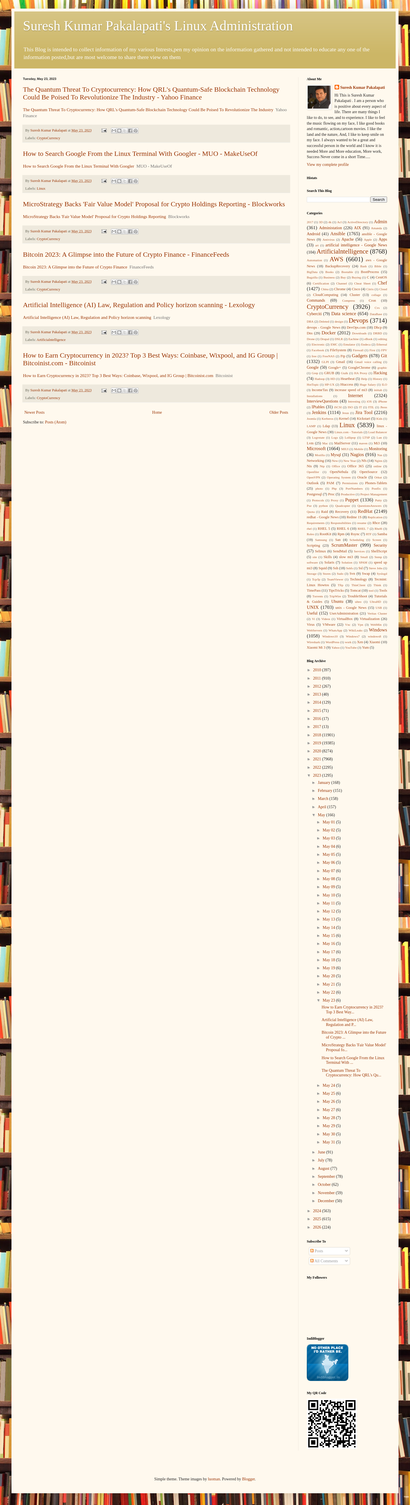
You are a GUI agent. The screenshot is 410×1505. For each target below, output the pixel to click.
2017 (310, 222)
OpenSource (368, 472)
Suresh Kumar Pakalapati (362, 87)
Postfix (376, 488)
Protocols (318, 500)
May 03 (329, 838)
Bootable (347, 272)
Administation (330, 228)
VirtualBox (345, 619)
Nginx (378, 460)
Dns (310, 333)
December (326, 1201)
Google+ (334, 368)
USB (379, 607)
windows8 (374, 636)
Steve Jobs (375, 568)
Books (329, 272)
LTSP (366, 437)
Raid (324, 512)
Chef (382, 283)
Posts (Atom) (55, 422)
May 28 (329, 1118)
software (312, 562)
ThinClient (358, 585)
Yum (365, 647)
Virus (311, 625)
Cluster (355, 295)
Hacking (380, 373)
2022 (317, 767)
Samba (382, 534)
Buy (343, 277)
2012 (317, 686)
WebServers (314, 630)
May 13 (329, 919)
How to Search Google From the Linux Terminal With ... (353, 1060)
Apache (347, 239)
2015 (317, 711)
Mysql (336, 455)
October (325, 1184)
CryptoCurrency (48, 138)
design (339, 321)
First (372, 350)
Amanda (376, 228)
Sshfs (349, 568)
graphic (382, 367)
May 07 (329, 871)
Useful (312, 613)
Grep (315, 373)
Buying (356, 277)
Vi (313, 619)
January (324, 782)
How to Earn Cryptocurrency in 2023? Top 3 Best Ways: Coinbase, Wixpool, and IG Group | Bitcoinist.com (118, 375)
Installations (315, 396)
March (323, 798)
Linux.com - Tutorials (349, 432)
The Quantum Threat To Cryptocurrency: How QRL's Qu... (351, 1073)
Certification (321, 283)
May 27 (329, 1110)
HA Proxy (360, 373)
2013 (317, 694)
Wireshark (313, 642)
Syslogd (382, 573)
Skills (328, 557)
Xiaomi (374, 642)
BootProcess (370, 272)
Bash (363, 266)
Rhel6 (378, 528)
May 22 (329, 992)
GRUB (329, 373)
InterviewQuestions (322, 401)
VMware (329, 625)
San (338, 540)
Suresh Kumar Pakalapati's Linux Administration (158, 25)
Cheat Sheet (362, 283)
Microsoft (316, 448)
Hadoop (320, 378)
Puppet (352, 500)
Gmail (340, 362)
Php (334, 488)
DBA (310, 321)
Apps (383, 239)
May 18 (329, 960)
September (327, 1176)
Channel (341, 283)
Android (313, 234)
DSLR (339, 339)
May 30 (329, 1134)
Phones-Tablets (376, 483)
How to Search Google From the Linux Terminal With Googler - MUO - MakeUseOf (140, 153)
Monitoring (378, 449)
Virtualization (370, 619)
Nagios (357, 454)
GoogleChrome (359, 368)
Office (336, 466)
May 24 (329, 1085)
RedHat (365, 511)
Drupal (324, 339)
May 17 (329, 952)
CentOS (381, 277)
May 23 (329, 1000)
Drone (311, 339)
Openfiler (313, 472)
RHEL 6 (343, 529)
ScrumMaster (344, 545)
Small (364, 557)
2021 (317, 759)
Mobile (358, 449)
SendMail (340, 551)
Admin (380, 221)
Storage (312, 573)
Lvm (310, 443)
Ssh (335, 568)
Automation (314, 260)
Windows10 (330, 636)
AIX (357, 228)
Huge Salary (368, 384)
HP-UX (330, 384)
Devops (358, 320)
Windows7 (353, 636)
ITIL (371, 407)
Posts (316, 1251)
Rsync (355, 534)
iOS (369, 401)
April (322, 807)
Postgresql (314, 494)
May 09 (329, 887)
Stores (327, 573)
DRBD (377, 333)
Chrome (340, 289)
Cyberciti (314, 314)
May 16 (329, 943)
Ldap (326, 426)
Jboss (383, 407)
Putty (378, 500)
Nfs (364, 461)
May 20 (329, 976)
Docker (328, 332)
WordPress (332, 642)
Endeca (366, 344)
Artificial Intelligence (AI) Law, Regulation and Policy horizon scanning (87, 317)
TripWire (335, 596)
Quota (311, 511)
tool (371, 590)
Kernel (344, 419)
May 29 (329, 1126)
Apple (368, 239)
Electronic (318, 344)
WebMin (376, 624)
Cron (372, 301)
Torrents (318, 596)
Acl (339, 222)
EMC (334, 344)
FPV (384, 350)
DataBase (376, 314)
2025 (317, 1219)
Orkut (378, 477)
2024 (317, 1211)
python (323, 505)
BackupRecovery (337, 266)
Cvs (377, 307)
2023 (317, 775)
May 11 (329, 903)
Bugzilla (312, 277)
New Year (349, 460)
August (324, 1168)
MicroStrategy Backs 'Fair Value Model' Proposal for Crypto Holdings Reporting (94, 216)
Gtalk (344, 373)
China (325, 289)
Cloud (383, 289)
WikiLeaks (356, 630)
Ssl (360, 568)
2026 (317, 1227)
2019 (317, 743)
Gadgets (360, 355)
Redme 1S (354, 517)
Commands (316, 300)
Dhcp (378, 327)
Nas (379, 455)
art (317, 245)
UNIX (313, 607)
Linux (41, 189)
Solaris (329, 562)
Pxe (309, 505)
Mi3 (377, 443)
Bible (377, 266)
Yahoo (335, 647)
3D (321, 222)
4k (329, 222)
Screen (376, 539)
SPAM (363, 562)
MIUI (344, 449)
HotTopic (313, 384)
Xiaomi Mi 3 (316, 647)
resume (361, 523)
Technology (358, 579)
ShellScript (379, 551)
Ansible (337, 233)
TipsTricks (336, 590)
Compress (348, 300)
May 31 (329, 1142)
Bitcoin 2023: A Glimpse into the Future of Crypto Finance (75, 266)
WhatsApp (335, 630)
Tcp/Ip (316, 579)
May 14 (329, 927)
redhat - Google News (323, 517)
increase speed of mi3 (351, 390)
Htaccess (346, 384)
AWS (336, 259)
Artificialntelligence (51, 340)
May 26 (329, 1101)
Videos (325, 619)
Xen (360, 642)
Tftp (340, 585)
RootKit (325, 534)
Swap (366, 574)
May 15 (329, 935)
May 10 (329, 895)
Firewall (358, 350)
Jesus (345, 413)
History (377, 378)
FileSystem (338, 350)
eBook (368, 339)
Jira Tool (363, 412)
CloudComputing (325, 295)
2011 (317, 678)
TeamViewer (335, 579)
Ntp (322, 466)
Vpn (360, 624)
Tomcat (355, 590)
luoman (214, 1479)
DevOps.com (356, 327)
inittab (378, 390)
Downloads (359, 333)
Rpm (341, 534)
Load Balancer (377, 432)
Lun (379, 437)
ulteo (358, 601)
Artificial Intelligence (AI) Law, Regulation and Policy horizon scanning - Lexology (139, 305)
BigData (312, 272)
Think (377, 585)
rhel (309, 528)
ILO (384, 384)
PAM (330, 483)
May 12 (329, 911)
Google (313, 367)
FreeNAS (329, 356)
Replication (375, 517)
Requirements (316, 523)
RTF (369, 534)
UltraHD (375, 601)
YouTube (351, 647)
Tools (383, 590)
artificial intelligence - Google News (356, 245)
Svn (352, 574)
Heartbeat (348, 379)
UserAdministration (343, 613)
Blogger (248, 1479)
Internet (355, 395)
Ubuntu (337, 601)
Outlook (313, 483)
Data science (343, 313)
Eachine (353, 339)
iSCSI (338, 407)
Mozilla (320, 455)
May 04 (329, 846)
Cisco (356, 289)
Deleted (324, 321)
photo (319, 488)
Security (380, 545)
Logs (334, 437)
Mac (325, 443)
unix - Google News (351, 608)
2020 (317, 751)
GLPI (325, 362)
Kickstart (363, 419)
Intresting (354, 401)
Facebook (318, 350)
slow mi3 (346, 557)
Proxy (335, 500)
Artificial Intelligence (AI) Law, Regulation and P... (347, 1022)
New (335, 460)
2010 (317, 670)
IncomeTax (320, 390)
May (322, 815)
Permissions (350, 483)
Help (364, 378)
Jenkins (319, 412)
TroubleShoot (357, 596)
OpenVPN (313, 477)
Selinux (320, 551)
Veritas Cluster (377, 613)
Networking (315, 461)
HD (332, 378)
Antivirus (329, 239)
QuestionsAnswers (370, 505)
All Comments (324, 1261)
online (378, 466)
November (327, 1193)
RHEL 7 (363, 528)
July (321, 1160)
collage (376, 295)
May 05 (329, 854)
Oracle (362, 477)
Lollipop (350, 437)
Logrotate (318, 437)
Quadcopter (342, 505)
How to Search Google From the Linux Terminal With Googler (78, 166)
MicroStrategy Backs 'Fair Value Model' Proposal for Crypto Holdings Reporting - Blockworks (154, 204)
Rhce (376, 523)
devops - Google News (323, 327)
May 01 (329, 822)
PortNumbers (354, 488)
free (314, 356)
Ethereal (381, 344)
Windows (378, 630)
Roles (310, 534)
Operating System (339, 477)
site (315, 557)
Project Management (373, 494)
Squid (323, 568)
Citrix (370, 289)
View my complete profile (328, 164)
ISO (350, 407)
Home (157, 412)
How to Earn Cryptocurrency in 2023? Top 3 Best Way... (352, 1009)
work (348, 642)
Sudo (340, 573)
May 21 (329, 984)
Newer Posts (34, 412)
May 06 (329, 862)
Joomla (311, 418)
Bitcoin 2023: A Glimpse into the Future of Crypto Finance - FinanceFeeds (126, 254)
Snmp (378, 557)
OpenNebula (339, 472)
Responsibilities (341, 523)
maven (363, 443)
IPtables (318, 407)
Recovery (342, 512)
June (322, 1152)
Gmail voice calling (368, 362)
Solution (346, 562)
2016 (317, 719)
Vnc (348, 624)
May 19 (329, 968)
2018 (317, 735)
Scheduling (357, 539)
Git (384, 355)
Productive (348, 494)
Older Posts (279, 412)
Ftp (342, 356)
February (325, 790)
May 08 (329, 879)
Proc (331, 494)
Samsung (321, 539)
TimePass (314, 590)
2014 (317, 702)
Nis (309, 466)
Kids (379, 418)
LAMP (311, 426)
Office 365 (355, 466)
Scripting (313, 545)
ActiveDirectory (357, 222)
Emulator (349, 344)
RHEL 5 (324, 529)
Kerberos (327, 418)
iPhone (382, 401)
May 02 (329, 830)
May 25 (329, 1093)
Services (359, 551)
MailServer (342, 443)
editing (382, 339)
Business (329, 277)
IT (360, 407)
